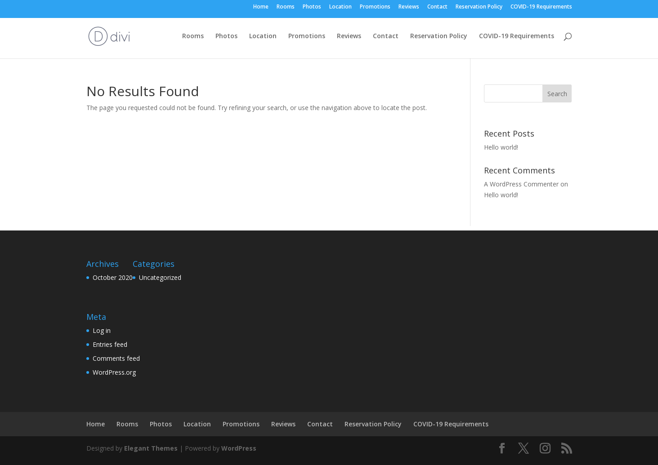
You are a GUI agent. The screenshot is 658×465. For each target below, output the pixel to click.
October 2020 (113, 277)
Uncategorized (160, 277)
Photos (312, 7)
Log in (102, 330)
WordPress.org (114, 372)
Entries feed (110, 344)
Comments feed (116, 358)
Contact (437, 7)
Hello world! (501, 147)
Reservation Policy (479, 7)
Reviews (408, 7)
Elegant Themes (151, 448)
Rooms (286, 7)
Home (261, 7)
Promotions (375, 7)
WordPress (238, 448)
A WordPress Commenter (521, 184)
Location (340, 7)
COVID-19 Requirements (541, 7)
